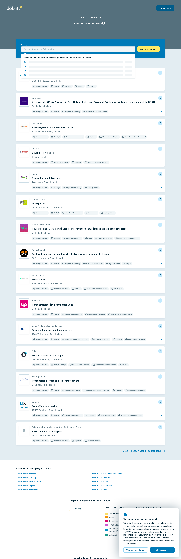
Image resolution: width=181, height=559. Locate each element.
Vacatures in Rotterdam (27, 490)
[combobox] (78, 49)
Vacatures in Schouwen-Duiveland (107, 474)
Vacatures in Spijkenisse (28, 486)
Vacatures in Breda (100, 490)
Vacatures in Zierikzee (102, 478)
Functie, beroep (26, 45)
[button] (148, 49)
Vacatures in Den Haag (102, 486)
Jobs (82, 17)
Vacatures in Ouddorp (27, 478)
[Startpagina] (15, 8)
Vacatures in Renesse (26, 474)
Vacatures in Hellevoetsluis (29, 482)
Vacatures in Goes (100, 482)
